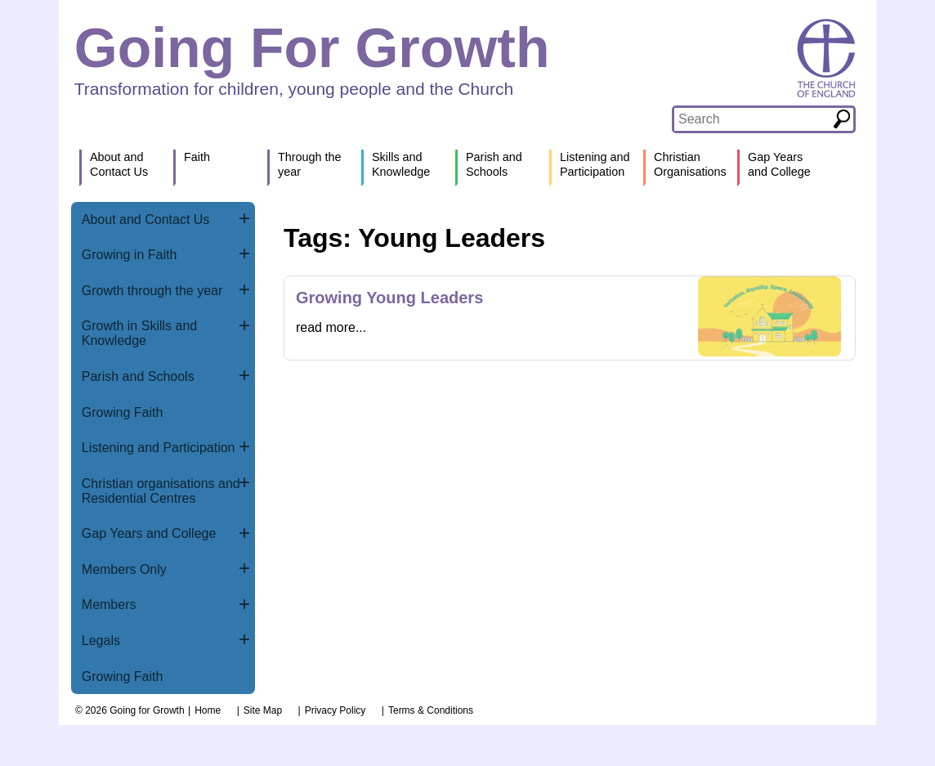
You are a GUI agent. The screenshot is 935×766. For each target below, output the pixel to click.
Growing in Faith (129, 255)
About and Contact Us (146, 219)
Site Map (263, 710)
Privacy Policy (335, 710)
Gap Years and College (149, 533)
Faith (197, 157)
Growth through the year (152, 291)
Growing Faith (122, 412)
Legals (101, 640)
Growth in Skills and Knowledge (139, 333)
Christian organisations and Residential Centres (161, 491)
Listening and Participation (158, 448)
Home (208, 710)
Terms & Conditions (430, 710)
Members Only (124, 569)
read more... (331, 327)
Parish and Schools (138, 376)
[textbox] (752, 119)
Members (109, 604)
